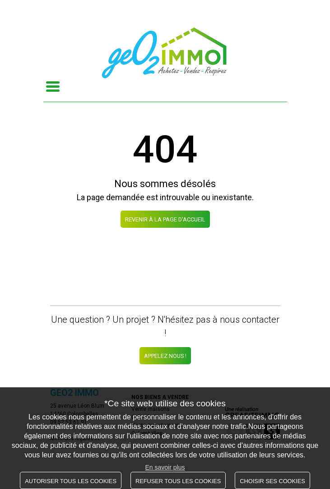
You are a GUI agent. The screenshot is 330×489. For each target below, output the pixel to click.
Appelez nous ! (165, 356)
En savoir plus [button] (165, 467)
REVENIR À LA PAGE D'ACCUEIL (165, 219)
